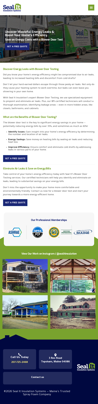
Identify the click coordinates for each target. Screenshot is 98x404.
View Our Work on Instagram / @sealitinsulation (49, 253)
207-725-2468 (19, 362)
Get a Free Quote (17, 47)
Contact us (37, 377)
